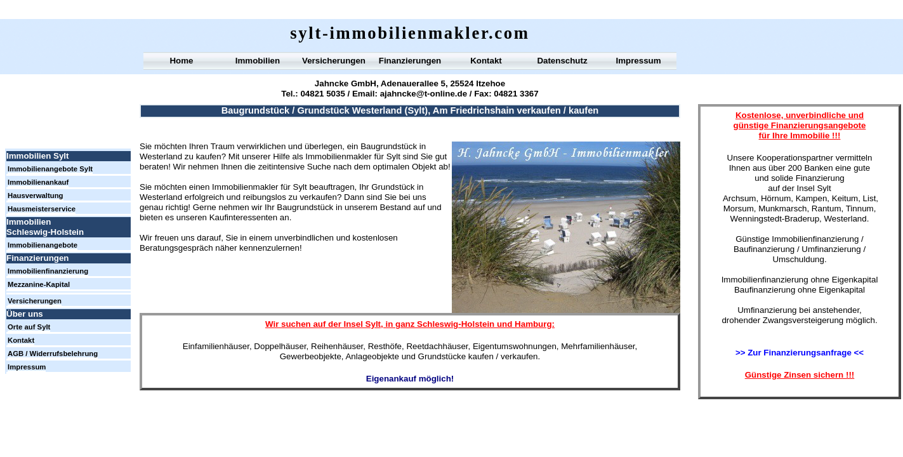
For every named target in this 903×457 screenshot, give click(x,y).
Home (181, 60)
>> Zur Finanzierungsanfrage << (799, 352)
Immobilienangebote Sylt (50, 169)
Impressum (638, 60)
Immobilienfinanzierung (48, 271)
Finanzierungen (410, 60)
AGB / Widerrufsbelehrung (53, 353)
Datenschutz (562, 60)
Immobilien (257, 60)
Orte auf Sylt (29, 327)
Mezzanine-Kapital (39, 284)
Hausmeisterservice (42, 209)
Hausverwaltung (35, 195)
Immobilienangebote (42, 245)
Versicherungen (334, 60)
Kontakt (486, 60)
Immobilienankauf (38, 182)
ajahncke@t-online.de (423, 93)
